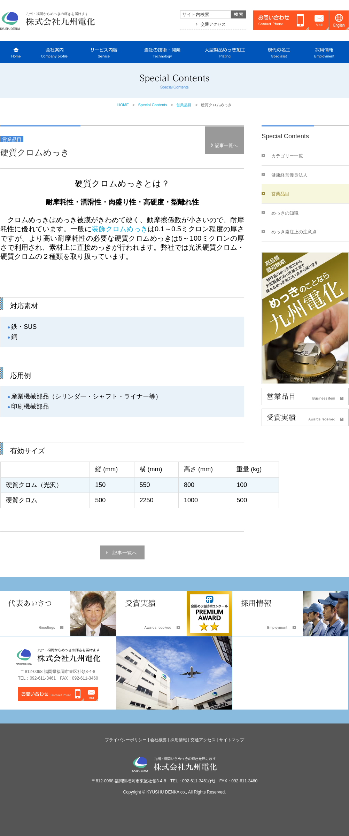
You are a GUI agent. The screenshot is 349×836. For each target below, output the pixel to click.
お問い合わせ (281, 20)
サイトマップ (231, 739)
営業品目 (184, 105)
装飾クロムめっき (120, 229)
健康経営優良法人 (289, 175)
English (339, 20)
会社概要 (158, 739)
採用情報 (178, 739)
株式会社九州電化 (48, 20)
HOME (123, 105)
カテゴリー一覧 (287, 155)
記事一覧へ (226, 145)
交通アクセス (213, 24)
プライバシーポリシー (126, 739)
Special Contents (152, 105)
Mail (319, 20)
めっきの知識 (284, 213)
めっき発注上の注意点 (294, 231)
